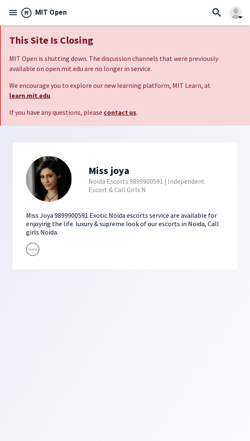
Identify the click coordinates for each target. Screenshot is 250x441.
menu (13, 13)
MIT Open (51, 12)
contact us (120, 112)
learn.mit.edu (29, 95)
